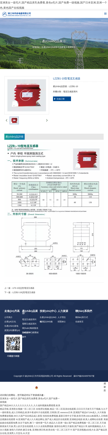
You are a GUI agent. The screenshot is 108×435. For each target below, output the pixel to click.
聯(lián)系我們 (83, 311)
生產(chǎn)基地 (11, 326)
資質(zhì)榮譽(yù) (12, 330)
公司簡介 (8, 317)
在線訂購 (60, 99)
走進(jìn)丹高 (12, 311)
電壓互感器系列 (29, 324)
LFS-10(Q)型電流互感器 (23, 288)
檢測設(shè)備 (46, 321)
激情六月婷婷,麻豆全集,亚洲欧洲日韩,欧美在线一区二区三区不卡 (40, 429)
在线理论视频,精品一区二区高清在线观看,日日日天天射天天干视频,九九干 (72, 409)
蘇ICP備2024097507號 (84, 376)
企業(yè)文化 (10, 321)
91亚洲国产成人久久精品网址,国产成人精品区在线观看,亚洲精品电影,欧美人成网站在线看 (59, 419)
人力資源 (63, 311)
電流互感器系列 (29, 319)
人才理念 (62, 317)
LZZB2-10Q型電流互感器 (23, 292)
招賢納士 (62, 321)
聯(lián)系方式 (81, 317)
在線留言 (79, 321)
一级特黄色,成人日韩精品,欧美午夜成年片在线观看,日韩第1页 (30, 412)
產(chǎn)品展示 (30, 312)
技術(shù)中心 (48, 311)
